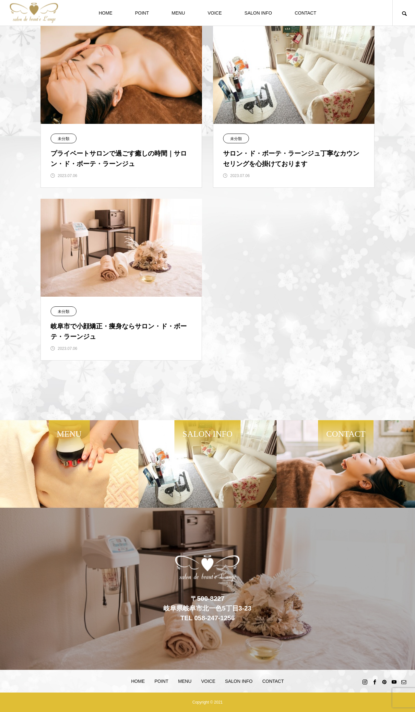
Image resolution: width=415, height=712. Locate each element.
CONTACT (305, 13)
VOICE (215, 13)
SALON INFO (258, 13)
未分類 (63, 138)
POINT (142, 13)
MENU (178, 13)
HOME (105, 13)
